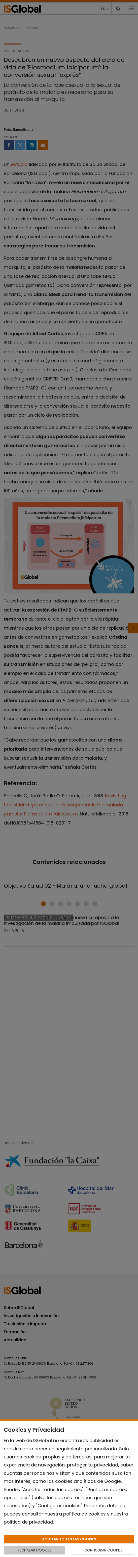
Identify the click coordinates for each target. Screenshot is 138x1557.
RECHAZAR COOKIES (34, 1550)
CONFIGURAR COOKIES (103, 1550)
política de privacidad (28, 1522)
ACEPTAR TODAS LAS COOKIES (69, 1539)
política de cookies (84, 1514)
